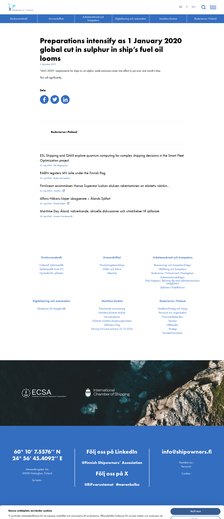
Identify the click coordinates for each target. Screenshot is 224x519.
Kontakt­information (173, 333)
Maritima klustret (112, 301)
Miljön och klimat (112, 269)
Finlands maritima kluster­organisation (112, 320)
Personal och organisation (173, 312)
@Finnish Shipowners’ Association (112, 462)
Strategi (173, 329)
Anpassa (196, 507)
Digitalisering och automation (51, 301)
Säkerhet (112, 273)
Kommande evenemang (112, 308)
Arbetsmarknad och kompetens (172, 257)
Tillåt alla (195, 499)
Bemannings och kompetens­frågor (172, 265)
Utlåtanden (172, 325)
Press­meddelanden (172, 316)
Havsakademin (112, 316)
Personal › (186, 466)
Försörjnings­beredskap (112, 265)
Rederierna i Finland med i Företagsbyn (172, 273)
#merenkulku (127, 484)
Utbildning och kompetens (173, 269)
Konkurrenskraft (51, 257)
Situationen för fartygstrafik (51, 308)
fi (187, 7)
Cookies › (187, 473)
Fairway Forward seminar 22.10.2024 (112, 329)
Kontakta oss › (186, 462)
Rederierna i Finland (173, 301)
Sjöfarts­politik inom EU (51, 269)
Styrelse (172, 320)
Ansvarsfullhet (112, 257)
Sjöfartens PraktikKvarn (172, 287)
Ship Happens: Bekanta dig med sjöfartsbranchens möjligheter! (172, 282)
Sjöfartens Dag (112, 325)
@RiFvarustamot (98, 484)
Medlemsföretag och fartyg (172, 308)
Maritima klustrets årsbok (112, 312)
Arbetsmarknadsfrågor (172, 277)
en (193, 7)
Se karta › (37, 480)
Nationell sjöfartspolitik (51, 265)
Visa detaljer (16, 514)
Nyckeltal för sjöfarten (51, 273)
